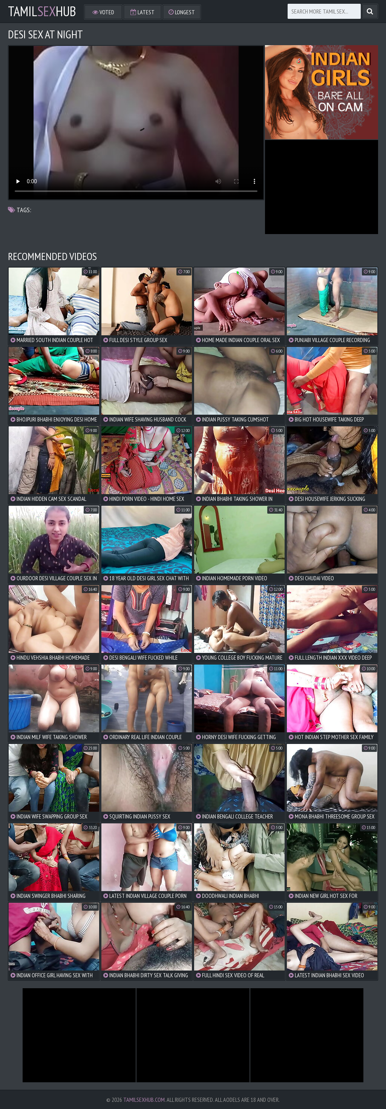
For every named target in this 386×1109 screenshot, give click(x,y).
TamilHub (42, 11)
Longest (181, 12)
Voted (103, 12)
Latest (142, 12)
